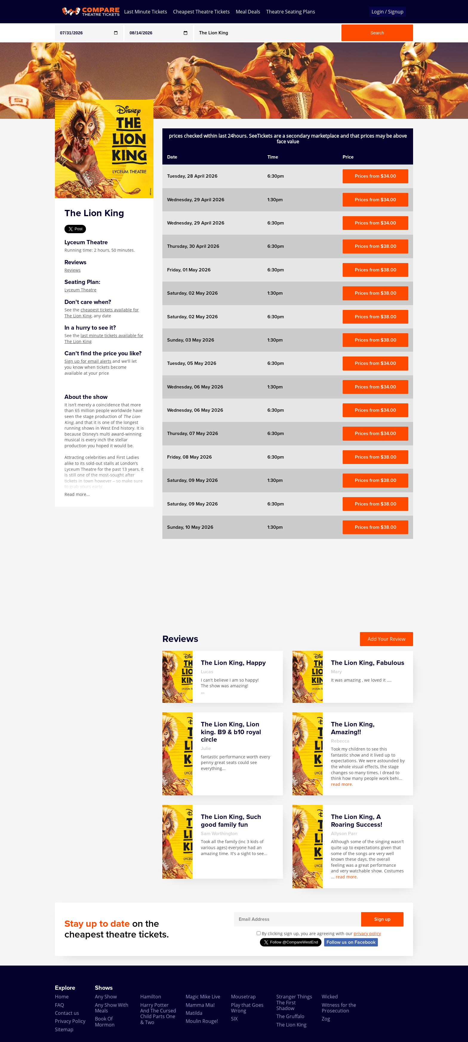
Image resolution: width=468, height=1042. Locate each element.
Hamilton (150, 996)
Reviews (72, 270)
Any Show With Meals (111, 1008)
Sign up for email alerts (87, 361)
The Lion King (291, 1024)
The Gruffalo (290, 1016)
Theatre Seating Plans (290, 11)
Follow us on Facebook (351, 942)
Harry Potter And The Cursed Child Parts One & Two (158, 1014)
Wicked (330, 996)
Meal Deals (248, 11)
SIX (234, 1018)
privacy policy (367, 933)
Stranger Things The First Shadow (294, 1002)
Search (377, 32)
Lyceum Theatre (80, 290)
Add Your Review (386, 639)
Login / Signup (388, 11)
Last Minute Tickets (145, 11)
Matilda (194, 1013)
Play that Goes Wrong (247, 1008)
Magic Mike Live (203, 996)
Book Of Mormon (105, 1021)
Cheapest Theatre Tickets (201, 11)
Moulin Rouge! (202, 1021)
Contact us (67, 1013)
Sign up (382, 919)
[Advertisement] (24, 208)
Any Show (106, 996)
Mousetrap (243, 996)
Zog (326, 1018)
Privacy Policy (70, 1021)
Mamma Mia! (200, 1005)
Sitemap (64, 1029)
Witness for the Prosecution (339, 1008)
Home (62, 996)
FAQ (59, 1005)
